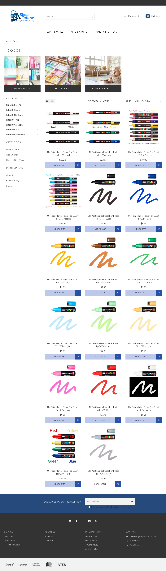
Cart (153, 16)
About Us (10, 175)
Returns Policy (12, 180)
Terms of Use (91, 536)
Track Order (9, 540)
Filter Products (17, 98)
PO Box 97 (132, 544)
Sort (127, 101)
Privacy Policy (127, 507)
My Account (132, 16)
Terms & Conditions (113, 507)
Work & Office (56, 32)
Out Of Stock (100, 484)
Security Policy (91, 549)
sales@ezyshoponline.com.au (141, 536)
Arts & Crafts (80, 32)
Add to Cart (59, 165)
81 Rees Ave (133, 540)
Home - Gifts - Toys (107, 32)
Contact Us (11, 186)
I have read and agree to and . (110, 507)
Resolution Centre (12, 545)
